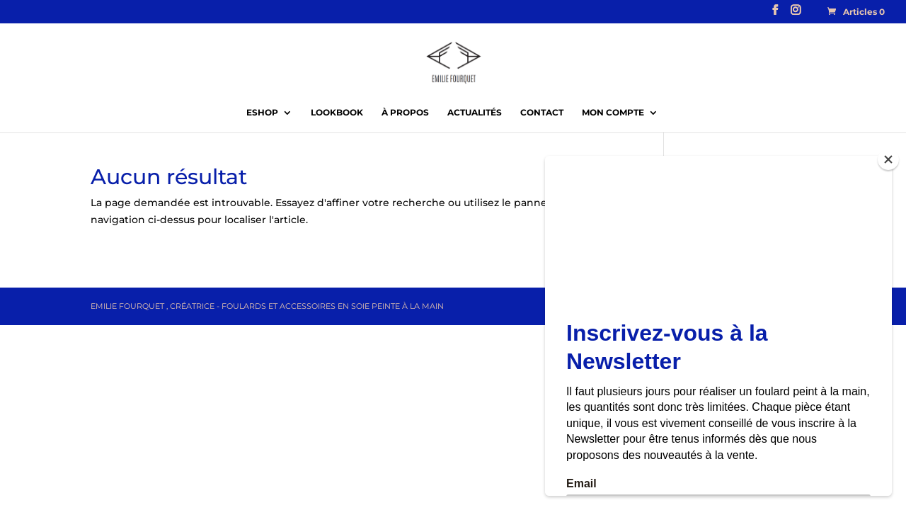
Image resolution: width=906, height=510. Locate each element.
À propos (405, 113)
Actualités (474, 113)
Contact (541, 113)
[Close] (888, 159)
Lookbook (337, 113)
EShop (262, 113)
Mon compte (613, 113)
